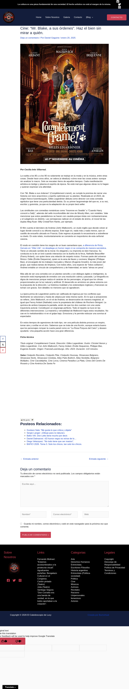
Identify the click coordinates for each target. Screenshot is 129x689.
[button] (92, 17)
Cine (73, 581)
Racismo (75, 592)
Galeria (66, 17)
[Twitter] (119, 4)
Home (38, 17)
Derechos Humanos (80, 562)
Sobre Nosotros (52, 17)
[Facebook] (117, 1)
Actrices (74, 587)
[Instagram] (119, 7)
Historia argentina (79, 570)
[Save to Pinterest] (3, 350)
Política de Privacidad (114, 567)
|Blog (89, 17)
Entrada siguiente (98, 459)
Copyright (109, 559)
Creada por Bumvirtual (98, 615)
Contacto (78, 17)
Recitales (75, 590)
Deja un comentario (29, 38)
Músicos (75, 584)
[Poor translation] (18, 641)
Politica (74, 579)
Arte (73, 559)
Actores (74, 601)
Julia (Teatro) (43, 587)
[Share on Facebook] (3, 339)
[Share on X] (3, 344)
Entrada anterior (30, 459)
